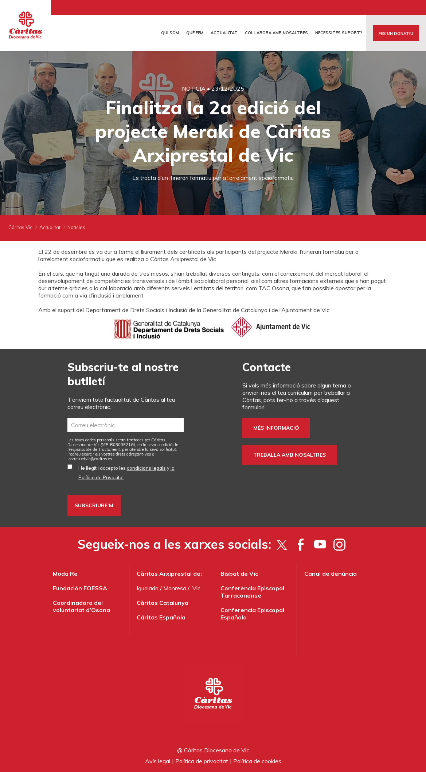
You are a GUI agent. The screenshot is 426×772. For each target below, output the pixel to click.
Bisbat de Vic (239, 573)
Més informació (276, 428)
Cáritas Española (161, 617)
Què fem (194, 32)
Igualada (148, 588)
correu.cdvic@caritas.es (90, 458)
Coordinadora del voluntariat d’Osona (81, 606)
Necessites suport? (338, 32)
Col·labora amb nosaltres (276, 32)
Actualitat (224, 32)
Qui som (170, 32)
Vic (196, 588)
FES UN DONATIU (396, 33)
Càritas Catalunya (162, 602)
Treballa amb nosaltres (289, 455)
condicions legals (146, 468)
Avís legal (157, 761)
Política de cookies (257, 761)
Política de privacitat (201, 761)
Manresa (174, 588)
